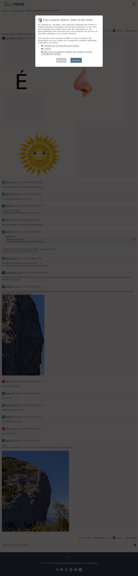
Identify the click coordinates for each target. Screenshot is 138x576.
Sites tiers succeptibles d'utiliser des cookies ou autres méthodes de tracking (66, 53)
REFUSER (61, 60)
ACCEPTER (76, 60)
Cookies (47, 49)
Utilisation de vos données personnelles (61, 46)
